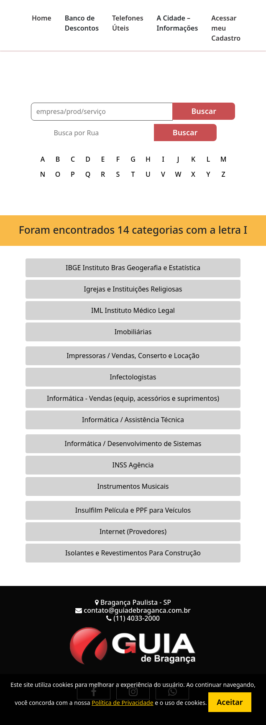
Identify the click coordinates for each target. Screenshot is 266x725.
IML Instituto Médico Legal (133, 310)
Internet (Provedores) (133, 531)
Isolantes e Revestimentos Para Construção (133, 552)
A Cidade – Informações (177, 23)
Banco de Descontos (82, 23)
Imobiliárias (133, 331)
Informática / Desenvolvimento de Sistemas (133, 443)
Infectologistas (133, 377)
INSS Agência (132, 465)
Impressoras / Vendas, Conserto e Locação (133, 355)
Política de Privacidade (122, 703)
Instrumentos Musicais (133, 486)
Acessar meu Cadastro (225, 28)
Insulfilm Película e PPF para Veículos (133, 510)
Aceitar (230, 702)
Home (41, 18)
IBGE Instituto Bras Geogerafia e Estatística (133, 267)
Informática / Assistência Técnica (133, 419)
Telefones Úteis (127, 23)
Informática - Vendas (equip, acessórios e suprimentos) (133, 398)
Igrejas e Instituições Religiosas (133, 289)
